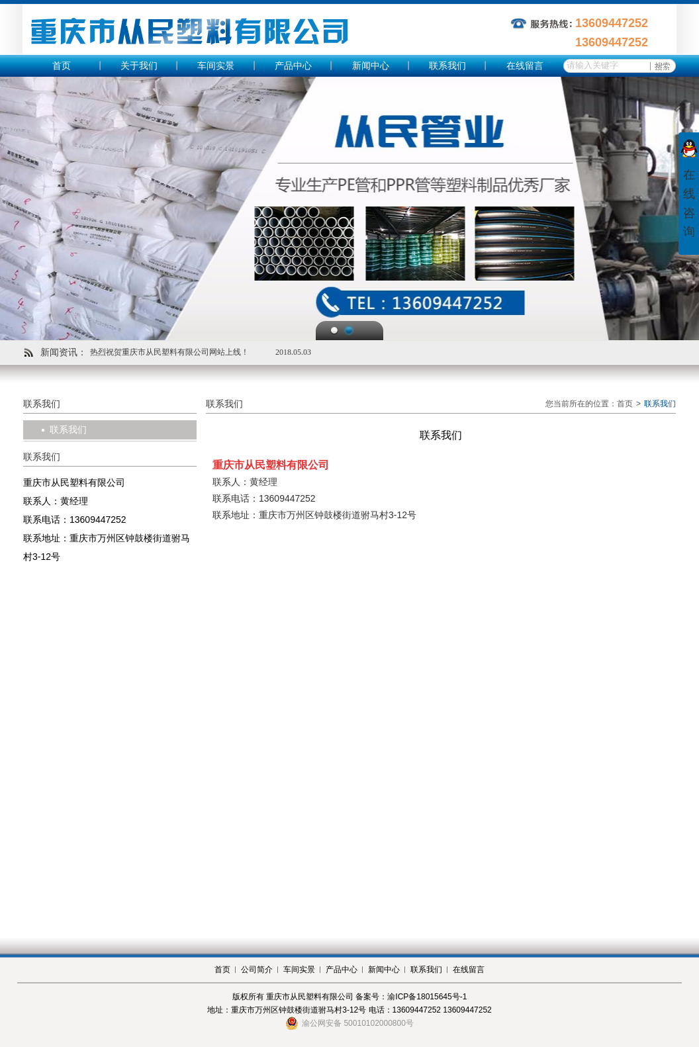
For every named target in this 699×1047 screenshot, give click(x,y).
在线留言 (524, 66)
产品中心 (293, 66)
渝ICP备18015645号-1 (427, 996)
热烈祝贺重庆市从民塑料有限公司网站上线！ (169, 352)
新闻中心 (370, 66)
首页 (61, 66)
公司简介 (257, 969)
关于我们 (139, 66)
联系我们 (447, 66)
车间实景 (215, 66)
